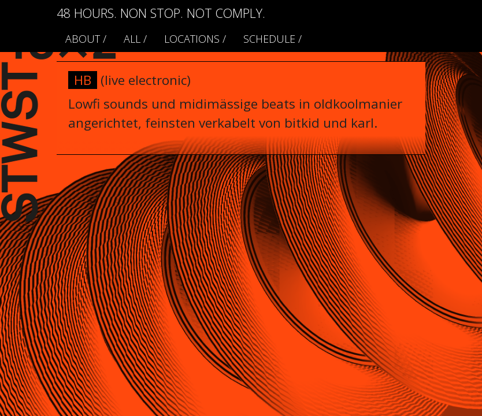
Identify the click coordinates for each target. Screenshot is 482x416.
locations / (195, 39)
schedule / (272, 39)
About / (85, 39)
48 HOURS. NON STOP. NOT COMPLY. (161, 13)
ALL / (135, 39)
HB (82, 80)
